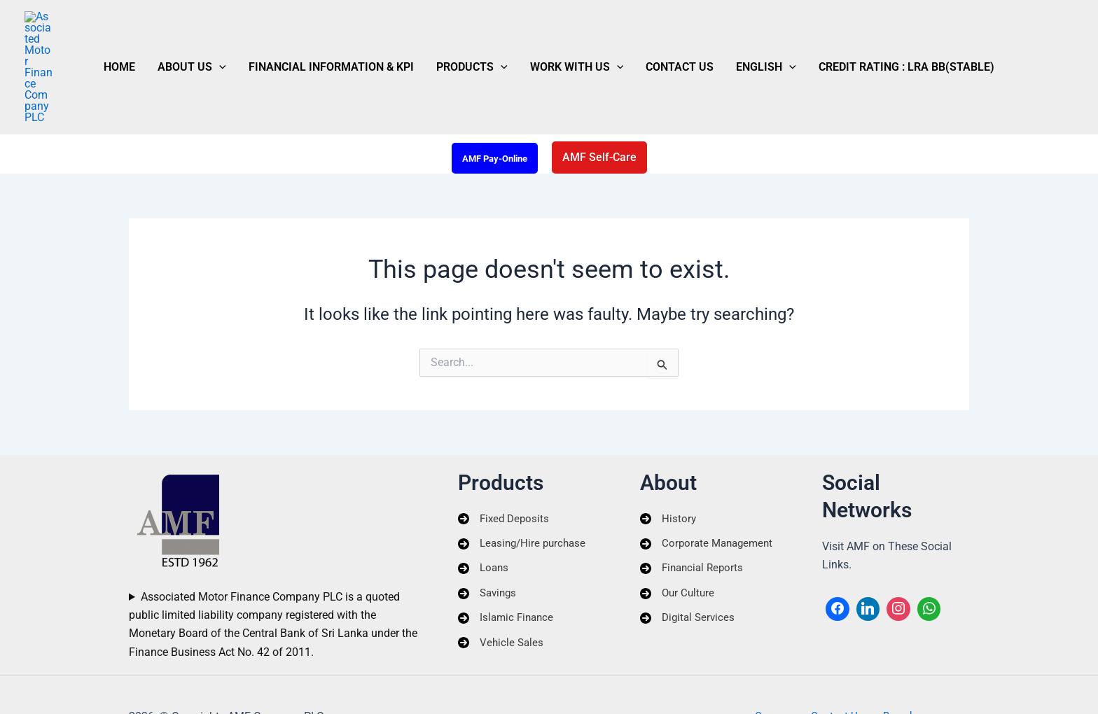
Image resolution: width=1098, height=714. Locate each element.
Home (158, 32)
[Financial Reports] (694, 525)
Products (477, 32)
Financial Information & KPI (348, 32)
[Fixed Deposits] (505, 474)
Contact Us (663, 32)
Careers (779, 673)
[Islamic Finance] (507, 576)
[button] (247, 32)
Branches (898, 673)
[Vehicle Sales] (501, 601)
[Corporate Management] (709, 500)
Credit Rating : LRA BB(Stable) (867, 32)
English (738, 32)
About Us (220, 32)
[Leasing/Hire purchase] (525, 500)
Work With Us (571, 32)
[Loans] (484, 525)
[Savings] (489, 550)
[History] (668, 474)
